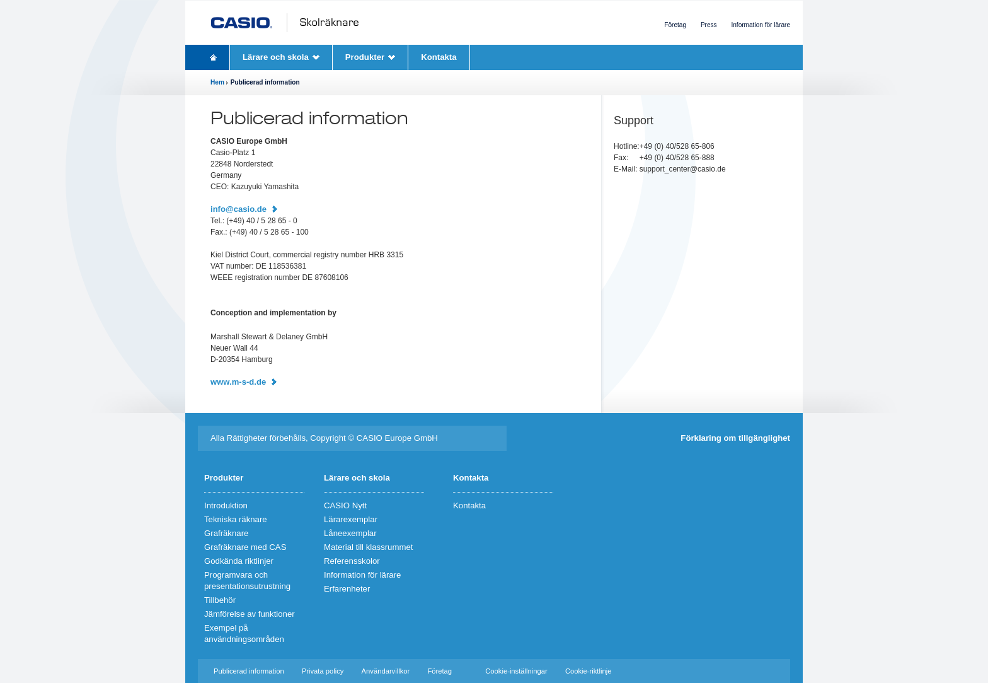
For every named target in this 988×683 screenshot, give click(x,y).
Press (709, 24)
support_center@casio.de (683, 169)
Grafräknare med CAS (245, 547)
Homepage (213, 57)
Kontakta (438, 57)
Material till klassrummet (368, 547)
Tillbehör (220, 600)
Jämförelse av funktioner (249, 614)
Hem (217, 82)
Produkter (364, 57)
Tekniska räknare (235, 519)
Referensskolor (352, 561)
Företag (675, 24)
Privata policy (323, 671)
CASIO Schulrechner (288, 22)
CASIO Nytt (345, 505)
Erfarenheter (347, 588)
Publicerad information (249, 671)
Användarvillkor (386, 671)
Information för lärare (760, 24)
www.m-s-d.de (238, 382)
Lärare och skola (276, 57)
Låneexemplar (350, 533)
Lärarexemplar (350, 519)
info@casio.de (238, 209)
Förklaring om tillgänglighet (735, 438)
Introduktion (226, 505)
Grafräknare (226, 533)
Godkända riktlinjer (238, 561)
